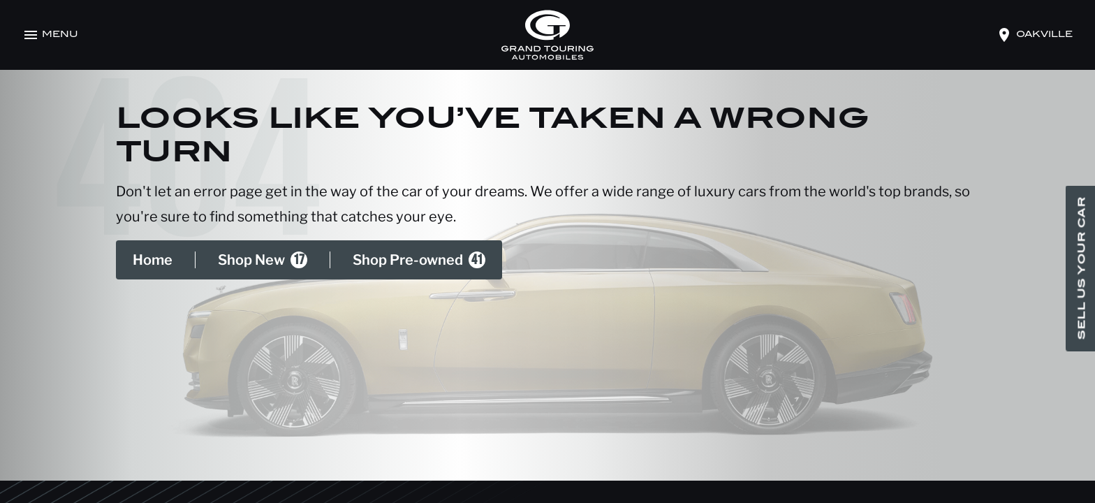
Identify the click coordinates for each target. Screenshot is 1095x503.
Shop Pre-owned (419, 260)
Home (152, 260)
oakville (1044, 35)
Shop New (262, 260)
